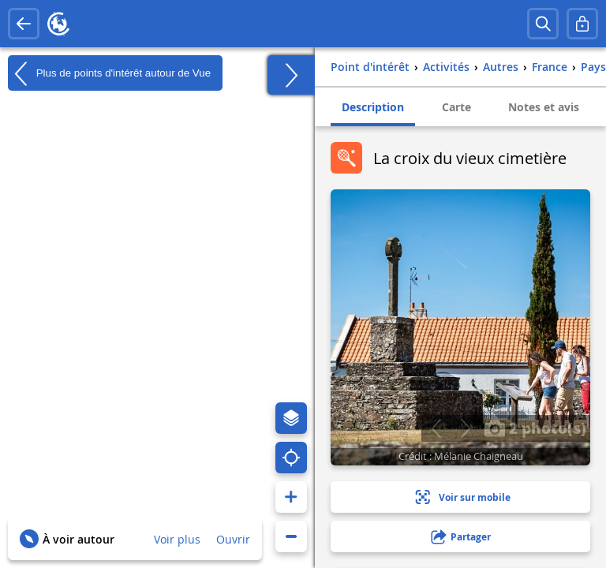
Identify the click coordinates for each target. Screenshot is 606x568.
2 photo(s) (535, 428)
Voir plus (177, 539)
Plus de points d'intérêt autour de (109, 73)
